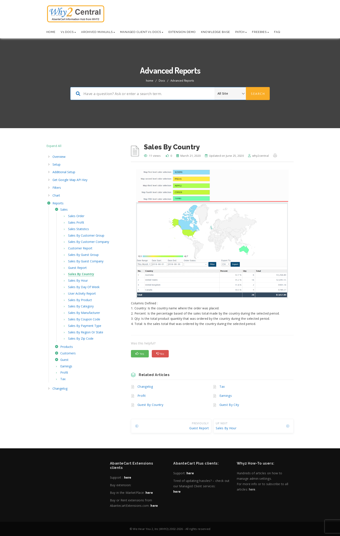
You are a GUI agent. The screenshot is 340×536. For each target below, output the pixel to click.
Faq (277, 32)
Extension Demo (182, 32)
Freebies (260, 32)
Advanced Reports (182, 80)
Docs (162, 80)
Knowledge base (215, 32)
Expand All (53, 146)
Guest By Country (150, 405)
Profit (141, 396)
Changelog (145, 386)
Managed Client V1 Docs (141, 32)
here (127, 477)
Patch (241, 32)
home (149, 80)
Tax (222, 386)
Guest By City (229, 405)
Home (51, 32)
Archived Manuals (98, 32)
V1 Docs (68, 32)
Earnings (225, 396)
